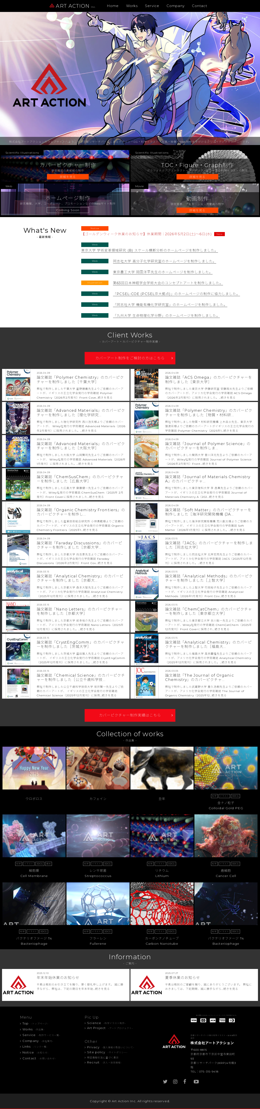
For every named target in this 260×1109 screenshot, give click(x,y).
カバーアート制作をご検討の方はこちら (130, 358)
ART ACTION (72, 6)
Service (152, 6)
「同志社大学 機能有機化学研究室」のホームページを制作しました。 (170, 305)
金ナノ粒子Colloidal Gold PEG (226, 801)
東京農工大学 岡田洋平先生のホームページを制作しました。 (163, 272)
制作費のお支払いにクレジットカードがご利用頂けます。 (217, 1015)
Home (113, 6)
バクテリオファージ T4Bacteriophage (34, 936)
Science (106, 1023)
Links (35, 1046)
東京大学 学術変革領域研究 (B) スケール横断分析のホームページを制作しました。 (149, 250)
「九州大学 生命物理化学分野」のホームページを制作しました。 (166, 315)
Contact (199, 6)
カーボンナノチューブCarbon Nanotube (162, 936)
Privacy (110, 1047)
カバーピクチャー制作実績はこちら (130, 715)
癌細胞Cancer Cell (226, 869)
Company (176, 6)
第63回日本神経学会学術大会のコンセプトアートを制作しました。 (168, 283)
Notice (35, 1052)
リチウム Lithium (162, 869)
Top (35, 1023)
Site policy (107, 1052)
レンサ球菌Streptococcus (98, 869)
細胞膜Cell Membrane (34, 869)
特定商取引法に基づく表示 (103, 1057)
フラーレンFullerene (98, 936)
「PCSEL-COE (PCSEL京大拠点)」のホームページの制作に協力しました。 (176, 294)
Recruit (104, 1062)
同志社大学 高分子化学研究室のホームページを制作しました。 (164, 261)
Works (132, 6)
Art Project (110, 1028)
